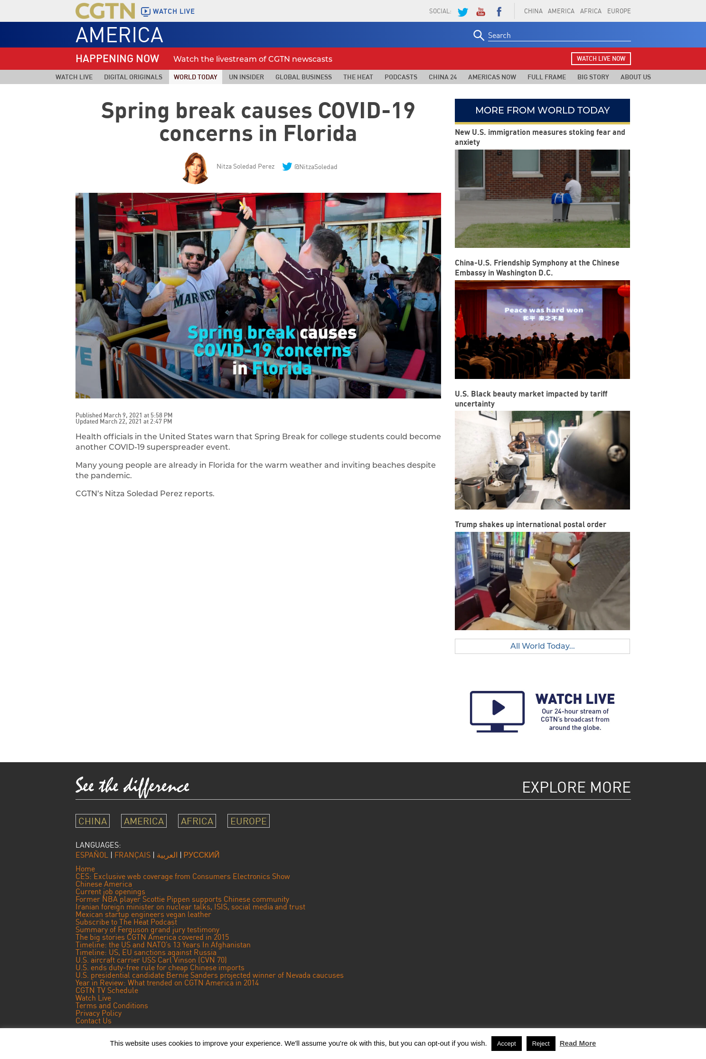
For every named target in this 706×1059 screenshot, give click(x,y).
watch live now (601, 58)
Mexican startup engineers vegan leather (143, 914)
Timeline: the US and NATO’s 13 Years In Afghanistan (163, 944)
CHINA (533, 11)
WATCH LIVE (174, 11)
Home (85, 868)
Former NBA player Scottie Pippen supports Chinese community (182, 899)
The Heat (358, 76)
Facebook (499, 11)
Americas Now (492, 76)
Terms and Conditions (111, 1005)
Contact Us (93, 1020)
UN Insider (246, 76)
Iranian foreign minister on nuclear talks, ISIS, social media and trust (190, 906)
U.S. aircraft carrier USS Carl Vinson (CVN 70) (151, 959)
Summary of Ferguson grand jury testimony (147, 929)
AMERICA (561, 11)
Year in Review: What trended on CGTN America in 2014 (167, 982)
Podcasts (401, 76)
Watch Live (74, 76)
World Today (195, 76)
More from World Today (542, 110)
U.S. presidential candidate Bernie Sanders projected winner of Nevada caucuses (209, 975)
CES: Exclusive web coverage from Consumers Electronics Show (182, 876)
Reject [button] (541, 1043)
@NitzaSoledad (316, 166)
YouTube (480, 11)
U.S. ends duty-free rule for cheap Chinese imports (160, 967)
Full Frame (546, 76)
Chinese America (103, 884)
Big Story (593, 76)
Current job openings (110, 891)
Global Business (303, 76)
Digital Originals (133, 76)
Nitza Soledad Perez (245, 166)
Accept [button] (506, 1043)
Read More (578, 1043)
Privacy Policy (98, 1013)
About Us (636, 76)
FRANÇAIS (132, 855)
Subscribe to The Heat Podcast (126, 922)
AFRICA (591, 11)
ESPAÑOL (91, 855)
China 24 (443, 76)
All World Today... (542, 646)
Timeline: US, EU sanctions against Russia (146, 952)
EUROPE (619, 11)
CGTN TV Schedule (106, 990)
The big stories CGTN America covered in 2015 (152, 937)
